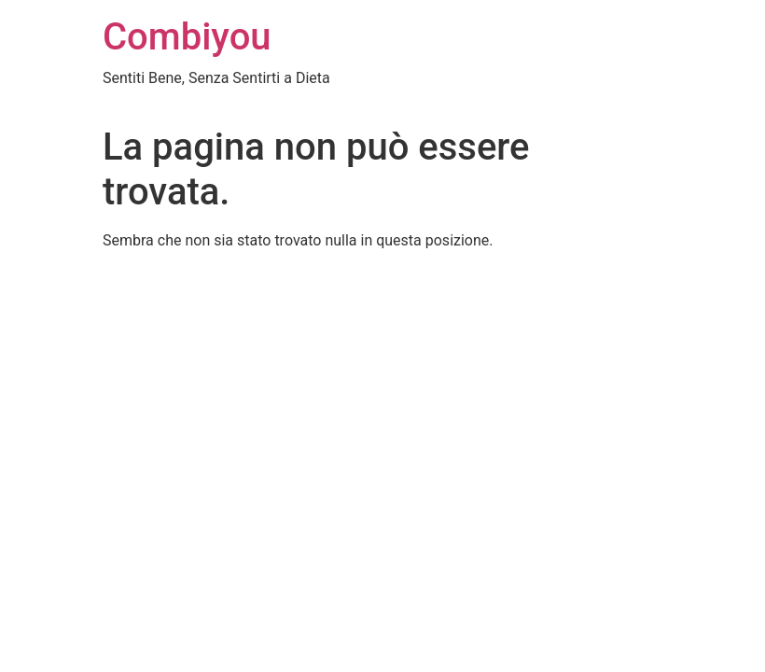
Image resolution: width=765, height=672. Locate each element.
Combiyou (187, 37)
